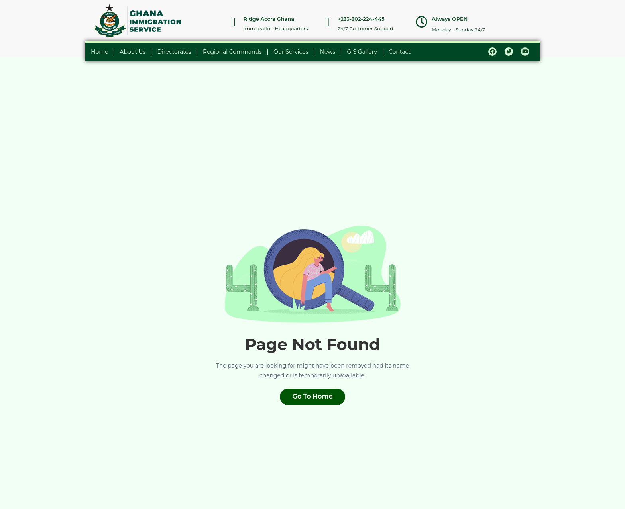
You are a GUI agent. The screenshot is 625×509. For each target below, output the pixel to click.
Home (99, 51)
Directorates (174, 51)
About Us (132, 51)
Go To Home (313, 396)
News (328, 51)
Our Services (291, 51)
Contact (400, 51)
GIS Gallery (362, 51)
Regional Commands (232, 51)
